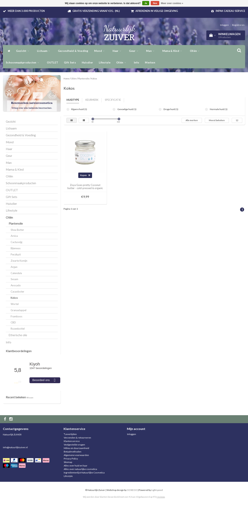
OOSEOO (132, 490)
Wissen (30, 397)
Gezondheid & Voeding (73, 50)
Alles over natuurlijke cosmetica (80, 469)
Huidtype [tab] (72, 99)
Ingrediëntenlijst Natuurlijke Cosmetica (84, 472)
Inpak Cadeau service (230, 10)
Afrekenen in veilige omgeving (156, 10)
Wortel (15, 304)
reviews (161, 497)
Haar (118, 50)
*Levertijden (70, 434)
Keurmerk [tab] (91, 99)
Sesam (14, 279)
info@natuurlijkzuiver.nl (15, 447)
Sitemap (68, 462)
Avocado (16, 285)
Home (66, 78)
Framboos (16, 316)
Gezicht (23, 50)
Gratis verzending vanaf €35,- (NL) (96, 10)
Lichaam (44, 50)
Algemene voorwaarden (76, 455)
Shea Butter (17, 229)
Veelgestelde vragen (74, 444)
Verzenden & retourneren (77, 437)
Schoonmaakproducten (23, 62)
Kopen (85, 175)
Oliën (122, 62)
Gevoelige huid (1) (114, 109)
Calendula (16, 273)
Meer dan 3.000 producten (26, 10)
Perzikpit (16, 254)
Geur (134, 50)
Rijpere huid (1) (67, 109)
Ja (145, 3)
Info (136, 62)
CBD (13, 322)
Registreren (238, 25)
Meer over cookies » (172, 3)
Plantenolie (16, 223)
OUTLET (52, 62)
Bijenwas (16, 248)
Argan (14, 266)
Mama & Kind (173, 50)
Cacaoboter (17, 291)
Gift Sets (70, 62)
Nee (155, 3)
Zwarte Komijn (19, 260)
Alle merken (192, 120)
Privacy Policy (71, 458)
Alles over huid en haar (75, 465)
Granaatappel (18, 310)
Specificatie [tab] (113, 99)
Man (151, 50)
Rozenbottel (18, 328)
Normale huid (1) (206, 109)
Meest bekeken (217, 120)
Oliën (196, 50)
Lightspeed (157, 490)
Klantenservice (72, 441)
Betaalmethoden (72, 451)
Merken (150, 62)
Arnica (14, 235)
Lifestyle (104, 62)
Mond (100, 50)
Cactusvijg (16, 242)
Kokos (14, 297)
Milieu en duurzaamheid (76, 448)
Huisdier (87, 62)
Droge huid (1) (160, 109)
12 (237, 120)
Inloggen (224, 25)
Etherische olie (18, 335)
